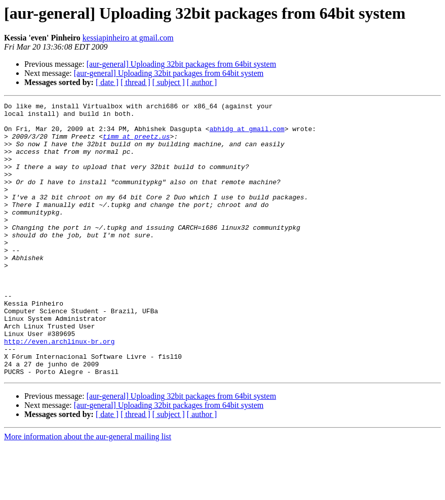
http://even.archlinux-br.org (59, 389)
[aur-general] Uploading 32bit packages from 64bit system (181, 64)
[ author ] (202, 82)
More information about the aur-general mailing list (87, 491)
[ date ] (107, 82)
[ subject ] (168, 82)
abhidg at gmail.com (247, 134)
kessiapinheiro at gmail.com (128, 37)
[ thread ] (135, 82)
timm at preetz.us (136, 143)
